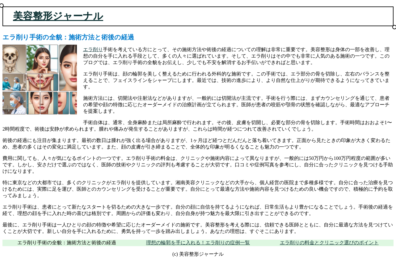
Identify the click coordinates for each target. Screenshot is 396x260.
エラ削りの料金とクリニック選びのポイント (329, 242)
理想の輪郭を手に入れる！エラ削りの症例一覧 (198, 242)
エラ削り (93, 49)
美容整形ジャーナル (58, 16)
